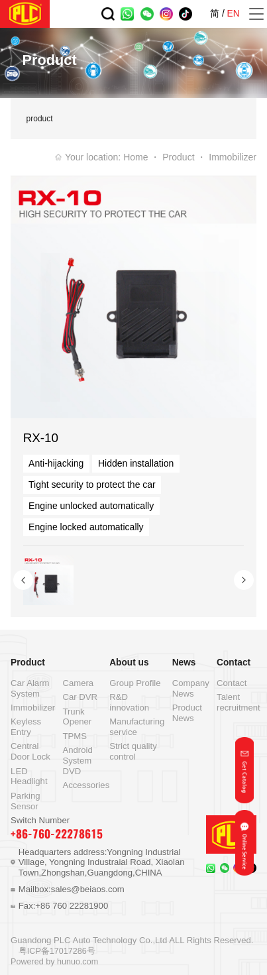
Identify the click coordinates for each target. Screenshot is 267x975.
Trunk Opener (76, 717)
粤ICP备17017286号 (57, 951)
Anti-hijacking (55, 463)
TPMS (74, 736)
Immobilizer (232, 157)
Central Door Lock (30, 751)
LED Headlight (29, 776)
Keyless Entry (26, 727)
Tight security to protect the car (92, 484)
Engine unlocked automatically (91, 505)
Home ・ (141, 157)
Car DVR (79, 697)
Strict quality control (132, 751)
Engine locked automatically (86, 527)
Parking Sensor (25, 801)
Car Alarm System (30, 688)
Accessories (85, 785)
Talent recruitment (238, 702)
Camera (77, 683)
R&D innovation (129, 702)
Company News (190, 688)
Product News (187, 713)
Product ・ (184, 157)
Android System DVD (77, 760)
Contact (231, 683)
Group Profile (134, 683)
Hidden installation (136, 463)
